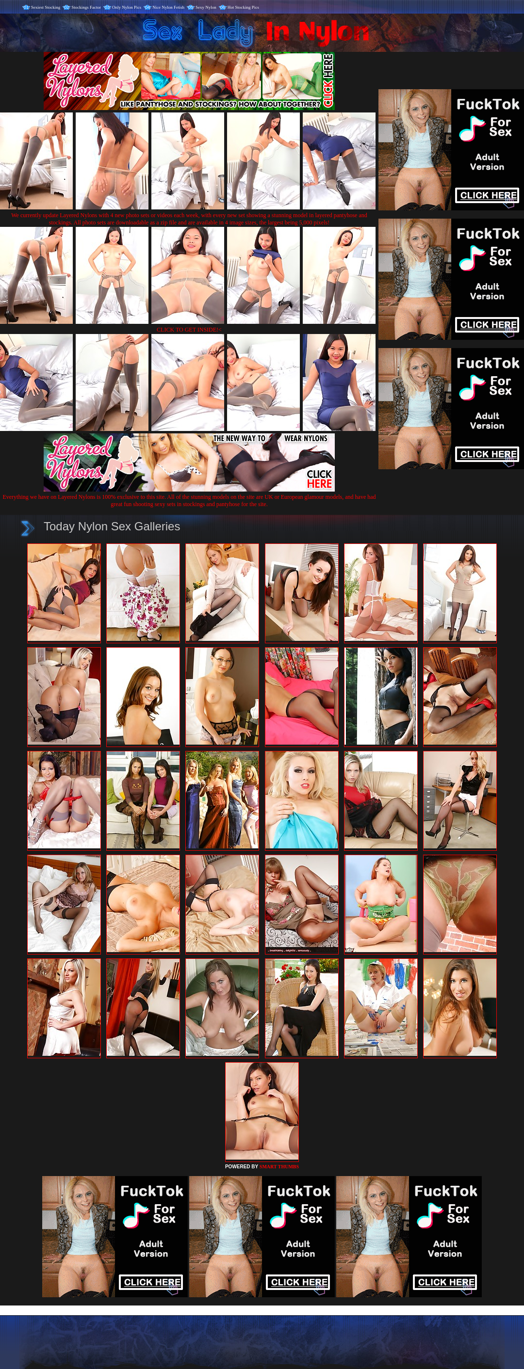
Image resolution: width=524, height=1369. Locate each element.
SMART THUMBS (279, 1166)
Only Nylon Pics (126, 7)
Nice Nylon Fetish (168, 7)
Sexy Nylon (206, 7)
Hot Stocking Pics (243, 7)
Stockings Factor (86, 7)
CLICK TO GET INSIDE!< (189, 329)
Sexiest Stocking (45, 7)
